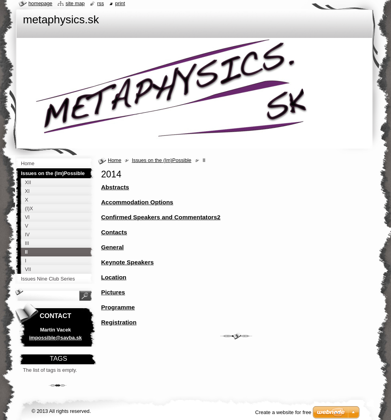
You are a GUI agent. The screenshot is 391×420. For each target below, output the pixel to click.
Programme (118, 307)
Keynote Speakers (127, 262)
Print (120, 3)
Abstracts (115, 187)
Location (113, 277)
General (112, 247)
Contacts (114, 232)
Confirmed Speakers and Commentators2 (160, 217)
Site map (75, 3)
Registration (119, 322)
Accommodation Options (137, 202)
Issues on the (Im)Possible (162, 160)
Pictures (113, 292)
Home (114, 160)
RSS (100, 3)
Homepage (40, 3)
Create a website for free (283, 412)
